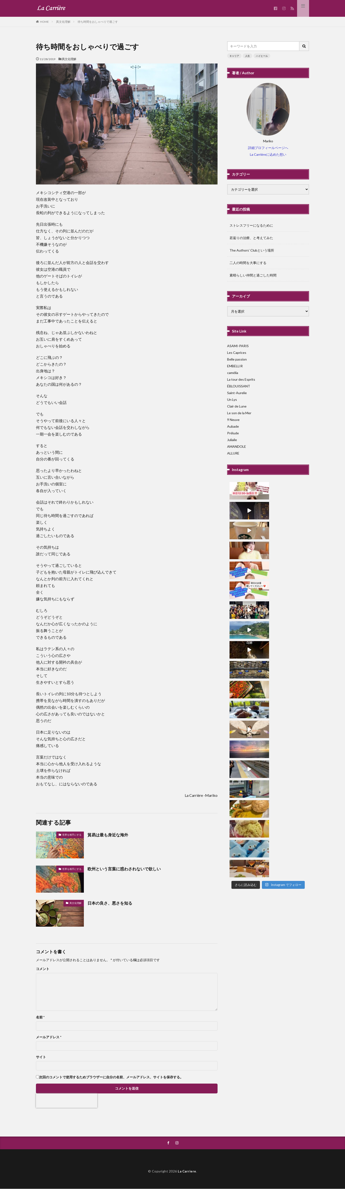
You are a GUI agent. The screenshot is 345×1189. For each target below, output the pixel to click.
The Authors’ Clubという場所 (252, 250)
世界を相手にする (71, 834)
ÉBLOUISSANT (238, 386)
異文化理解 (63, 21)
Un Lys (232, 399)
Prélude (233, 433)
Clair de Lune (237, 406)
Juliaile (232, 440)
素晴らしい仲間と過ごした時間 (253, 275)
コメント (42, 969)
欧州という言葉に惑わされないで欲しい (126, 868)
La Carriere (187, 1171)
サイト (41, 1057)
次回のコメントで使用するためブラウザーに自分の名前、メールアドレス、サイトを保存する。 (111, 1077)
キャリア (234, 55)
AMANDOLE (236, 446)
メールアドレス (48, 1037)
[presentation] (66, 1100)
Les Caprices (236, 352)
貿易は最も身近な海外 (109, 834)
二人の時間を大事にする (248, 263)
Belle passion (237, 359)
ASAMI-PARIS (238, 346)
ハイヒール (262, 55)
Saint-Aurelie (237, 393)
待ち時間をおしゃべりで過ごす (98, 21)
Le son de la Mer (239, 413)
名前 (40, 1017)
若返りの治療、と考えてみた (251, 238)
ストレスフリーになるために (251, 225)
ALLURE (233, 453)
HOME (44, 21)
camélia (232, 373)
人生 (247, 55)
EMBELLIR (235, 366)
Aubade (233, 426)
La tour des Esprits (241, 379)
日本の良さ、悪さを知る (111, 903)
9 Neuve (233, 420)
